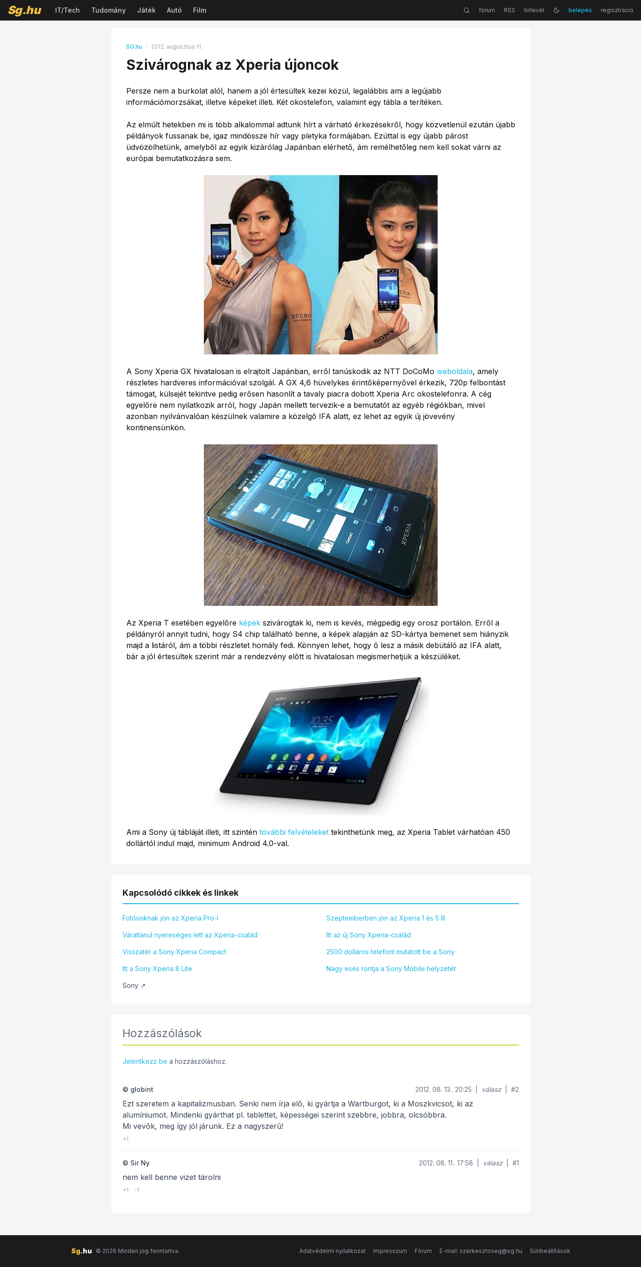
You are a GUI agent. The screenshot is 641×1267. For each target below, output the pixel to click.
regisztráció (617, 10)
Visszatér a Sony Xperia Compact (174, 952)
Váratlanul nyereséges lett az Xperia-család (190, 935)
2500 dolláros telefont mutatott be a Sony (390, 952)
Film (199, 10)
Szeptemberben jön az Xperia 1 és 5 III (385, 918)
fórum (487, 10)
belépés (580, 10)
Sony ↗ (134, 985)
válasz (491, 1089)
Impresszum (390, 1250)
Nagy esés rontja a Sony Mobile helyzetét (391, 968)
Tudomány (108, 10)
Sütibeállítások (550, 1250)
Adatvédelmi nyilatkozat (332, 1250)
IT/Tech (67, 10)
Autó (174, 10)
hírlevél (534, 10)
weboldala (455, 371)
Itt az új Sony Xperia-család (368, 935)
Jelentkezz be (144, 1061)
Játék (146, 10)
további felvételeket (294, 832)
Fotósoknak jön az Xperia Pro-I (170, 918)
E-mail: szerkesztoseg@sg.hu (480, 1250)
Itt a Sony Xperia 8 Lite (157, 968)
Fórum (423, 1250)
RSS (509, 10)
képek (249, 622)
